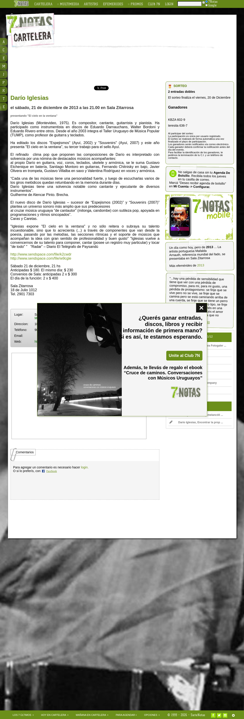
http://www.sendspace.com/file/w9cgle (40, 258)
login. (84, 467)
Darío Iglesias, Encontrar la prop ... (196, 422)
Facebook (51, 471)
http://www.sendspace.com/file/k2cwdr (40, 254)
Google (211, 5)
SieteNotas (198, 715)
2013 (200, 265)
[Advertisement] (135, 48)
